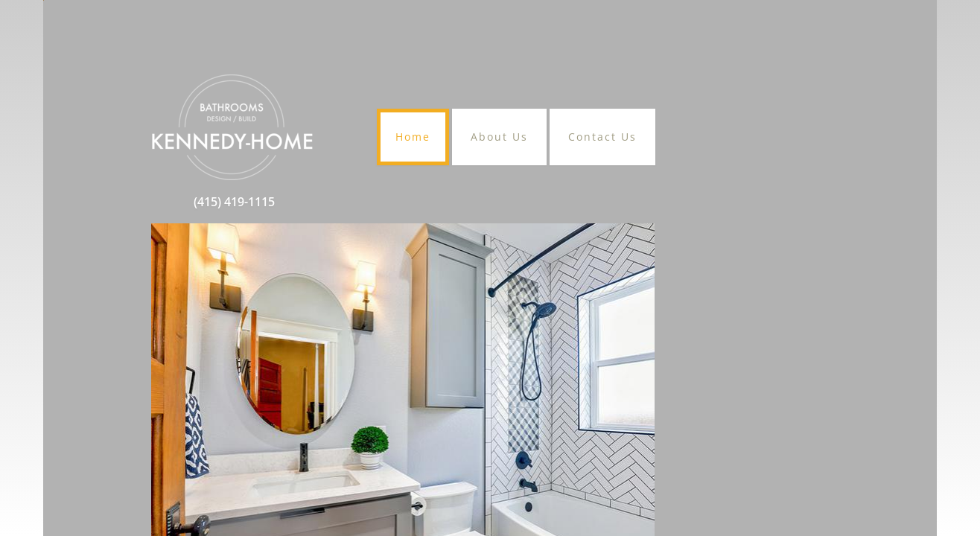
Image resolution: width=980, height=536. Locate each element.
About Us (499, 137)
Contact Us (602, 137)
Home (412, 137)
